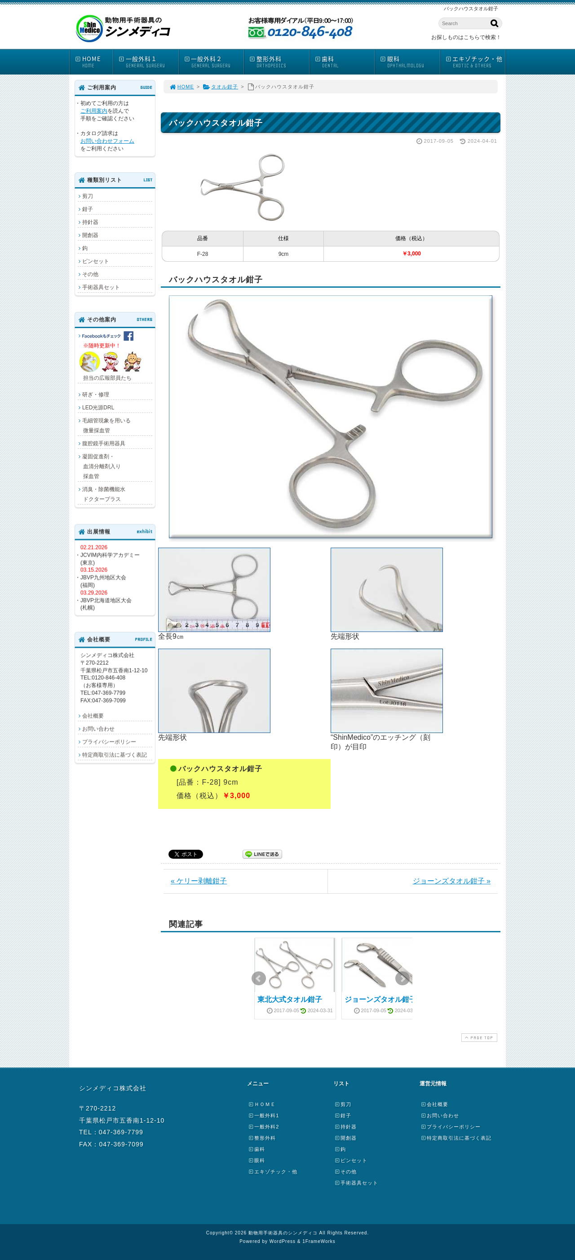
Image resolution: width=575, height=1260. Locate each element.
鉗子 (87, 209)
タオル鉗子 (220, 86)
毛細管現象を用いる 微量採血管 (104, 425)
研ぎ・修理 (95, 394)
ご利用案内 (93, 111)
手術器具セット (101, 287)
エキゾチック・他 (475, 61)
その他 (90, 274)
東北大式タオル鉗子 (289, 999)
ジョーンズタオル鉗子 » (452, 881)
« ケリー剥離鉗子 (199, 881)
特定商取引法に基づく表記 (114, 754)
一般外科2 (263, 1126)
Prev (259, 978)
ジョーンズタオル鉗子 (380, 999)
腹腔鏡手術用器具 (103, 443)
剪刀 (87, 196)
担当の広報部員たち (111, 356)
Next (402, 978)
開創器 (90, 235)
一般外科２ (214, 61)
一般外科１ (148, 61)
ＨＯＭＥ (262, 1104)
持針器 (90, 222)
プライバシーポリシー (109, 741)
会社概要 (93, 715)
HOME (94, 61)
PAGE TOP (478, 1037)
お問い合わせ (98, 728)
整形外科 (279, 61)
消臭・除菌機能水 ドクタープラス (101, 494)
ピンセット (95, 261)
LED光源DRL (98, 407)
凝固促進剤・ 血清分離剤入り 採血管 (99, 466)
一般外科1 (263, 1115)
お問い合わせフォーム (107, 141)
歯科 (344, 61)
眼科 (410, 61)
